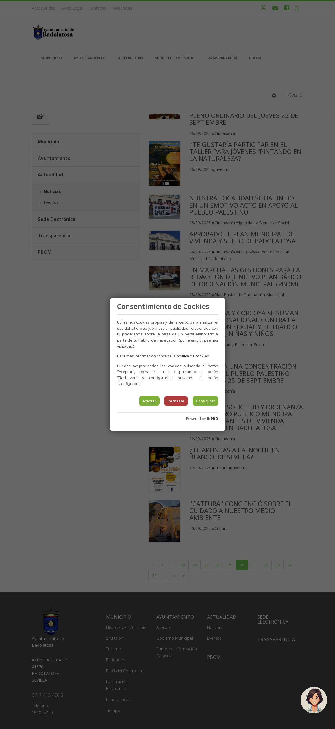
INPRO (212, 418)
